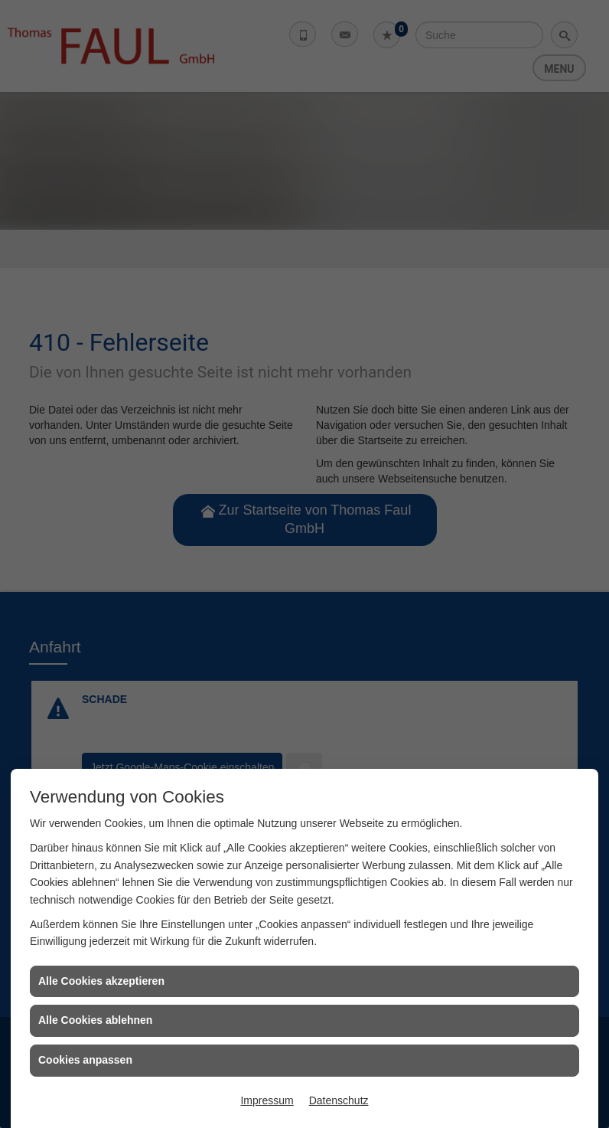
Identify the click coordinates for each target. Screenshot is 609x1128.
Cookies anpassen (85, 1060)
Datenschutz (339, 1100)
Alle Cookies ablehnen (95, 1020)
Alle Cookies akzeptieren (101, 981)
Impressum (266, 1100)
